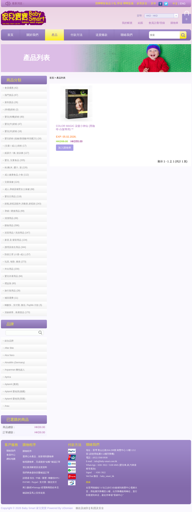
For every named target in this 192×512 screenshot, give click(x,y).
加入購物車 (64, 147)
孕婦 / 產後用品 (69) (14, 211)
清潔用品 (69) (11, 218)
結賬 (140, 22)
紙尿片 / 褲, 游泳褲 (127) (17, 153)
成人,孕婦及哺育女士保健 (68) (19, 189)
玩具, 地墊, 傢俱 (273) (15, 261)
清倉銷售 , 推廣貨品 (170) (17, 312)
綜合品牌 (9, 340)
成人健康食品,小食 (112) (17, 174)
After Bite (9, 348)
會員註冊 (154, 22)
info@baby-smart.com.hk (105, 461)
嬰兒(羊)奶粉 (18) (13, 131)
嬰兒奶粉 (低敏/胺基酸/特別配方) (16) (23, 138)
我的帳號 (127, 22)
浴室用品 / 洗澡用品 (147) (17, 232)
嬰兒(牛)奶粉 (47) (13, 124)
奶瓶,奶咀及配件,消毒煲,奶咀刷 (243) (23, 203)
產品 (54, 34)
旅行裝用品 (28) (12, 290)
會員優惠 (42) (11, 88)
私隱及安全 (97, 508)
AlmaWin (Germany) (15, 362)
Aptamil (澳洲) (12, 384)
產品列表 (61, 78)
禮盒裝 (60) (10, 283)
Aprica (8, 377)
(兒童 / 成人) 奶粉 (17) (16, 145)
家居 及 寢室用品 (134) (16, 240)
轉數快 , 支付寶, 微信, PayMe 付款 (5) (23, 305)
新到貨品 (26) (11, 102)
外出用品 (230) (12, 269)
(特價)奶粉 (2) (11, 109)
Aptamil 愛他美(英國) (15, 398)
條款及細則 (82, 508)
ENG (183, 3)
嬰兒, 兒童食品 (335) (15, 160)
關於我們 (32, 34)
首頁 (10, 34)
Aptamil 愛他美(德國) (15, 391)
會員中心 (10, 455)
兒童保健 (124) (12, 182)
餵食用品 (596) (12, 225)
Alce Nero (9, 355)
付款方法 (76, 34)
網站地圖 (10, 459)
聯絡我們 (127, 34)
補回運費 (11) (11, 298)
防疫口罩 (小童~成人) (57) (17, 254)
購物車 (174, 22)
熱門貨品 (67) (11, 95)
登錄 (162, 22)
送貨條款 (101, 34)
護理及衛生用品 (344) (15, 247)
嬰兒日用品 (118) (13, 196)
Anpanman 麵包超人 (15, 369)
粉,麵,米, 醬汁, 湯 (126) (16, 167)
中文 (175, 3)
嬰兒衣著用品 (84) (14, 276)
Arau (7, 406)
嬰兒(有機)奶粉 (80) (14, 117)
